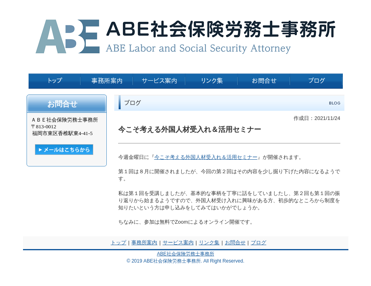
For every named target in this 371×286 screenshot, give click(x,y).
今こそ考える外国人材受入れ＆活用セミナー (206, 157)
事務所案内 (144, 242)
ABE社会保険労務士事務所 (185, 254)
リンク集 (209, 242)
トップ (118, 242)
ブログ (258, 242)
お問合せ (235, 242)
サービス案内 (178, 242)
